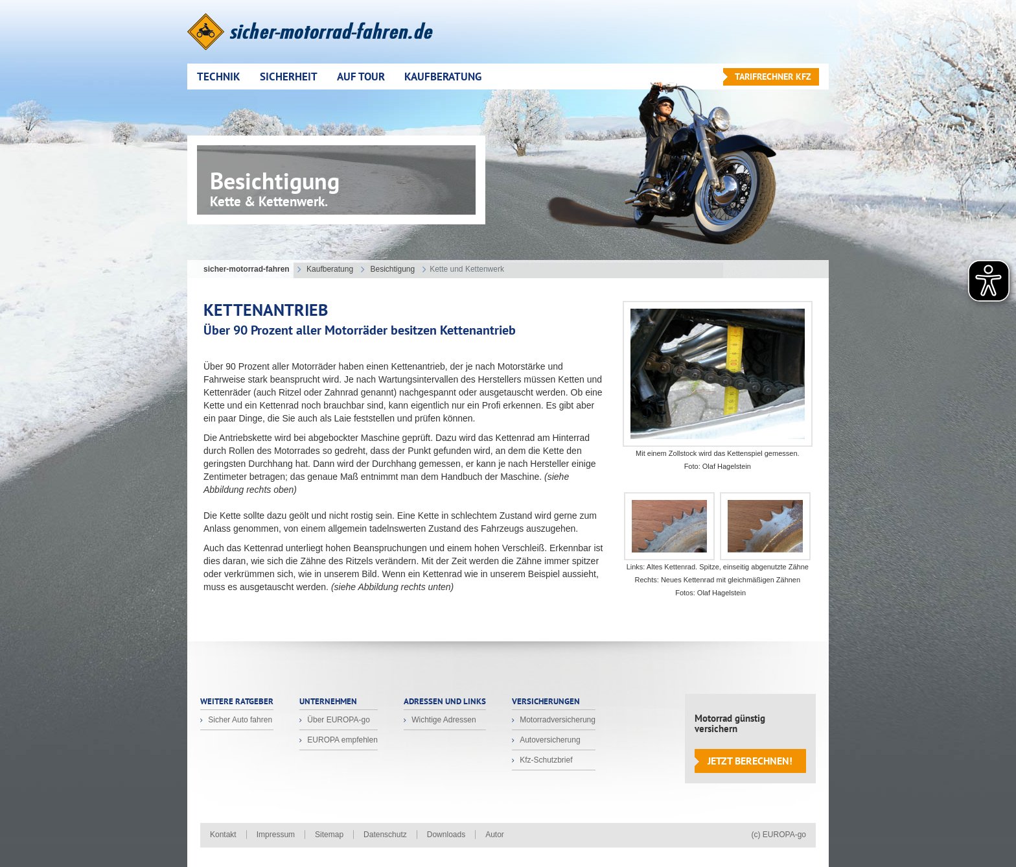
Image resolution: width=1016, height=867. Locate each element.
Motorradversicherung (556, 719)
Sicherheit (289, 76)
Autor (494, 834)
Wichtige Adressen (443, 719)
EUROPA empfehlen (341, 739)
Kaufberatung (442, 76)
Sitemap (329, 834)
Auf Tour (361, 76)
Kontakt (223, 834)
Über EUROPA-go (337, 719)
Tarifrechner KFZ (773, 76)
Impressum (276, 834)
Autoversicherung (549, 739)
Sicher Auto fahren (239, 719)
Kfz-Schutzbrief (545, 760)
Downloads (446, 834)
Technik (218, 76)
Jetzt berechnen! (750, 760)
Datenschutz (385, 834)
